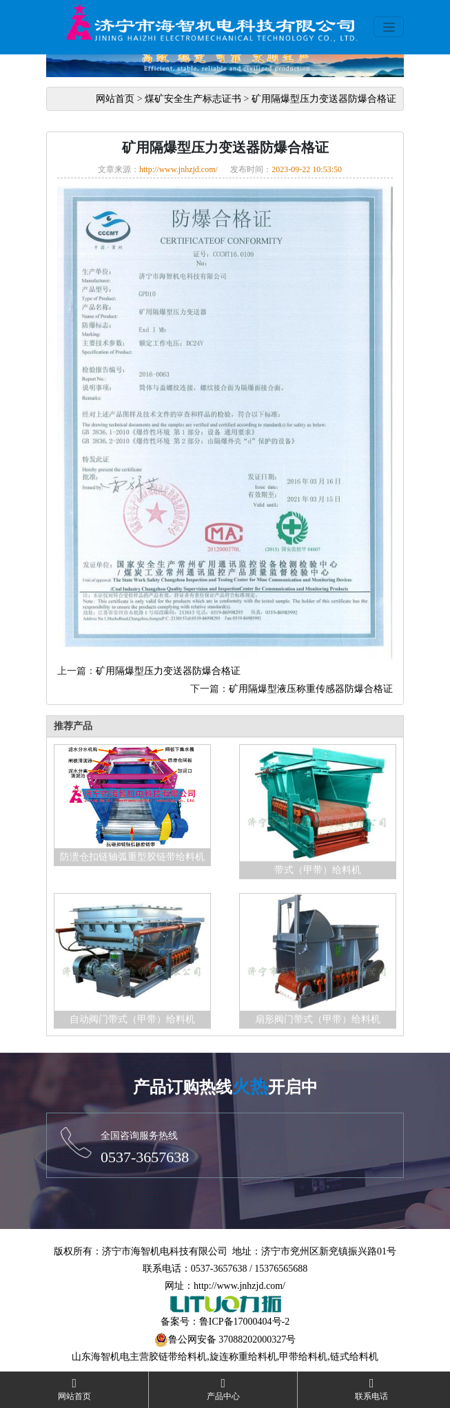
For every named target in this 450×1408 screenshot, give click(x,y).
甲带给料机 (303, 1357)
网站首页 (115, 99)
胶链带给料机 (178, 1357)
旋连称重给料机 (243, 1357)
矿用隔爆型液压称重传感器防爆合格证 (311, 689)
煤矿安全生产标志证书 (193, 99)
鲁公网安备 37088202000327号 (232, 1339)
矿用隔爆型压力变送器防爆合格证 (324, 99)
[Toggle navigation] (389, 27)
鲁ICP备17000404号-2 (244, 1321)
